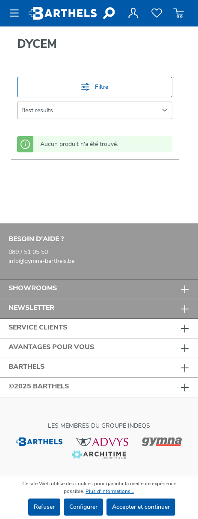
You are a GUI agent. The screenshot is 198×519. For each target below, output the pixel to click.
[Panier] (178, 13)
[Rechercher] (108, 13)
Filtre (94, 87)
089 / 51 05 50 (28, 252)
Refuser (44, 507)
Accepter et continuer (141, 507)
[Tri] (94, 110)
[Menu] (17, 13)
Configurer (83, 507)
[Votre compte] (133, 13)
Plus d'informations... (110, 491)
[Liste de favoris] (157, 13)
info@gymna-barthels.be (41, 261)
